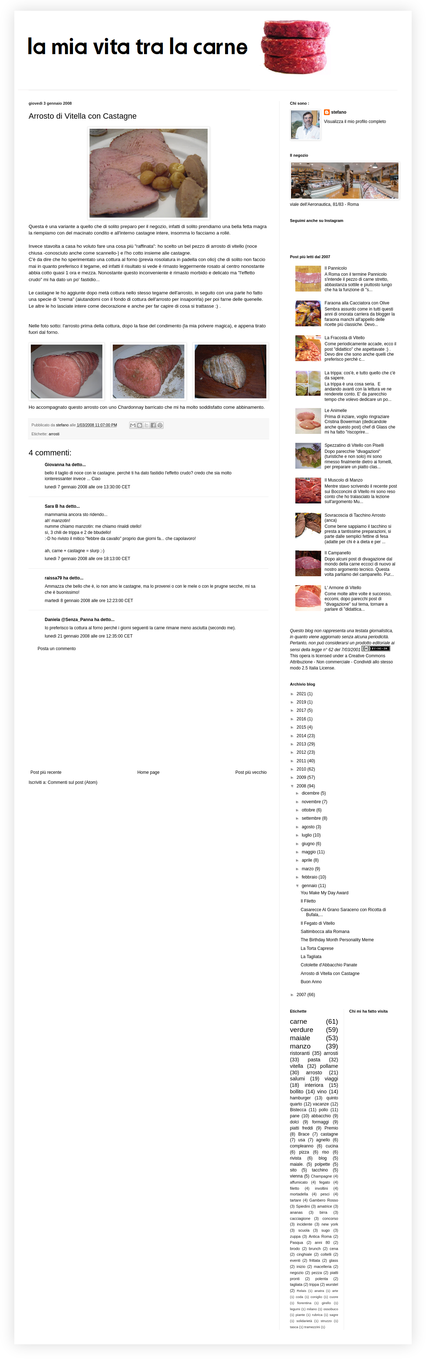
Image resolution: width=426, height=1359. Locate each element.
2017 (302, 710)
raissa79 (53, 578)
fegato (324, 1182)
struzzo (326, 1321)
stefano (339, 112)
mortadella (299, 1194)
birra (324, 1212)
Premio (331, 1128)
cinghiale (304, 1254)
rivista (295, 1158)
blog (323, 1158)
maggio (309, 851)
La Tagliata (311, 956)
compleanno (301, 1146)
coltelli (326, 1254)
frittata (314, 1260)
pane (295, 1115)
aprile (308, 860)
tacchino (320, 1170)
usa (301, 1139)
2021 (302, 693)
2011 (302, 760)
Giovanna (54, 464)
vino (321, 1091)
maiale (300, 1038)
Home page (148, 772)
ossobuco (330, 1309)
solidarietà (304, 1321)
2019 (302, 702)
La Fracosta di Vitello (345, 337)
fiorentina (304, 1303)
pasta (314, 1059)
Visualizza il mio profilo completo (355, 121)
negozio (297, 1272)
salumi (297, 1078)
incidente (304, 1224)
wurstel (332, 1284)
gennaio (310, 885)
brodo (295, 1248)
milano (312, 1309)
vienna (296, 1176)
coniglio (316, 1297)
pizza (304, 1152)
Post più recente (46, 772)
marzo (308, 868)
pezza (316, 1272)
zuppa (295, 1236)
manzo (300, 1046)
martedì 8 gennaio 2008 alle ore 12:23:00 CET (89, 600)
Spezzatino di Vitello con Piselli (354, 445)
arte (335, 1291)
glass (333, 1260)
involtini (321, 1188)
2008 (302, 786)
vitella (296, 1066)
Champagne (321, 1176)
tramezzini (312, 1327)
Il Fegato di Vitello (318, 923)
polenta (321, 1279)
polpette (322, 1164)
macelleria (322, 1266)
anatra (319, 1291)
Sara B (51, 506)
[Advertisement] (148, 710)
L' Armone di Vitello (343, 587)
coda (299, 1297)
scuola (303, 1230)
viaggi (331, 1078)
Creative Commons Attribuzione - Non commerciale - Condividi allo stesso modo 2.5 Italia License (341, 662)
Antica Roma (320, 1236)
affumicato (299, 1182)
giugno (309, 843)
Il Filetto (308, 901)
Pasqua (296, 1242)
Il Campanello (338, 552)
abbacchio (321, 1115)
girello (326, 1303)
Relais (301, 1291)
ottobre (309, 810)
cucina (332, 1146)
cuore (334, 1297)
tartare (295, 1200)
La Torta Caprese (317, 948)
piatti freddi (301, 1128)
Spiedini (303, 1206)
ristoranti (300, 1053)
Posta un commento (57, 648)
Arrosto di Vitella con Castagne (330, 973)
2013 (302, 744)
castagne (329, 1134)
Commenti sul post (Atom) (72, 782)
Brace (303, 1134)
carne (298, 1021)
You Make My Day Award (324, 892)
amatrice (324, 1206)
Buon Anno (311, 981)
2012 (302, 752)
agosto (309, 826)
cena (334, 1248)
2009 (302, 777)
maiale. (297, 1164)
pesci (324, 1194)
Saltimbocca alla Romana (325, 931)
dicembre (311, 793)
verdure (301, 1029)
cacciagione (300, 1218)
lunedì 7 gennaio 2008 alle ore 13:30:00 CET (87, 486)
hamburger (300, 1097)
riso (325, 1152)
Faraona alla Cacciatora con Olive (357, 303)
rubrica (317, 1315)
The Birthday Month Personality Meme (337, 939)
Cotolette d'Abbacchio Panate (329, 964)
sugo (325, 1230)
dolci (294, 1121)
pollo (323, 1109)
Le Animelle (336, 410)
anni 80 (322, 1242)
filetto (294, 1188)
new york (329, 1224)
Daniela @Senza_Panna (69, 619)
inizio (300, 1266)
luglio (307, 835)
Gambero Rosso (323, 1200)
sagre (334, 1315)
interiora (314, 1085)
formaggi (320, 1121)
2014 (302, 735)
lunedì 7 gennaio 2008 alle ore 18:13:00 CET (87, 558)
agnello (323, 1139)
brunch (315, 1248)
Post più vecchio (251, 772)
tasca (294, 1327)
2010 (302, 769)
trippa (314, 1284)
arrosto (314, 1072)
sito (293, 1170)
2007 (302, 994)
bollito (297, 1091)
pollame (329, 1066)
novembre (312, 801)
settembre (312, 818)
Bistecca (298, 1109)
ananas (296, 1212)
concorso (330, 1218)
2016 (302, 718)
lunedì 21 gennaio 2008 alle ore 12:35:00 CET (89, 636)
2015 (302, 727)
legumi (295, 1309)
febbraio (310, 877)
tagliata (296, 1284)
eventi (295, 1260)
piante (300, 1315)
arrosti (54, 434)
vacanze (321, 1104)
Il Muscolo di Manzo (344, 480)
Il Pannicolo (336, 268)
